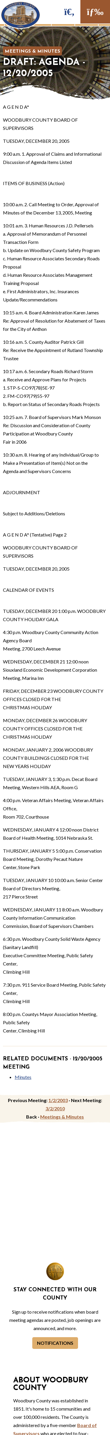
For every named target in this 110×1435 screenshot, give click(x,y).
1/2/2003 (58, 1100)
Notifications (55, 1343)
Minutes (23, 1077)
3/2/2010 (55, 1108)
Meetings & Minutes (32, 51)
